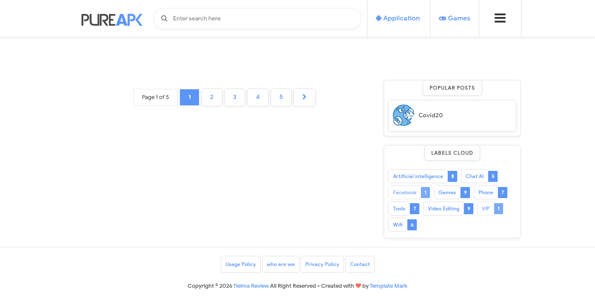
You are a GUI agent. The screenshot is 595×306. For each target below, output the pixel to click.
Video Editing (443, 208)
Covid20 (430, 115)
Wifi (398, 224)
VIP (486, 208)
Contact (360, 264)
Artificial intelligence (418, 176)
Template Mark (388, 285)
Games (447, 192)
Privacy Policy (322, 264)
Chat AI (475, 176)
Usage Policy (240, 264)
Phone (485, 192)
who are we (281, 264)
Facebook (404, 192)
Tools (399, 208)
